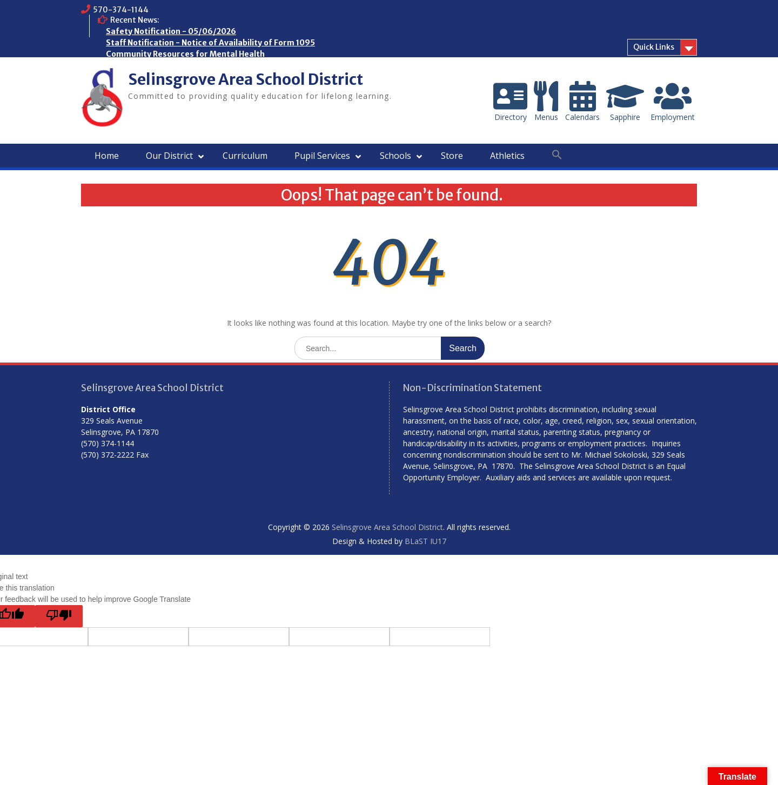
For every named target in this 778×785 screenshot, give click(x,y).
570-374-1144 (121, 10)
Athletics (507, 156)
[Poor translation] (59, 616)
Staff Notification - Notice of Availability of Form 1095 (210, 43)
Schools (395, 156)
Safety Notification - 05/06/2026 (171, 31)
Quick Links (653, 47)
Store (452, 156)
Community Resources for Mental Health (185, 54)
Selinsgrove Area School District (245, 79)
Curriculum (245, 156)
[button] (557, 155)
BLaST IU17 (425, 541)
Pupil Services (322, 156)
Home (107, 156)
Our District (169, 156)
